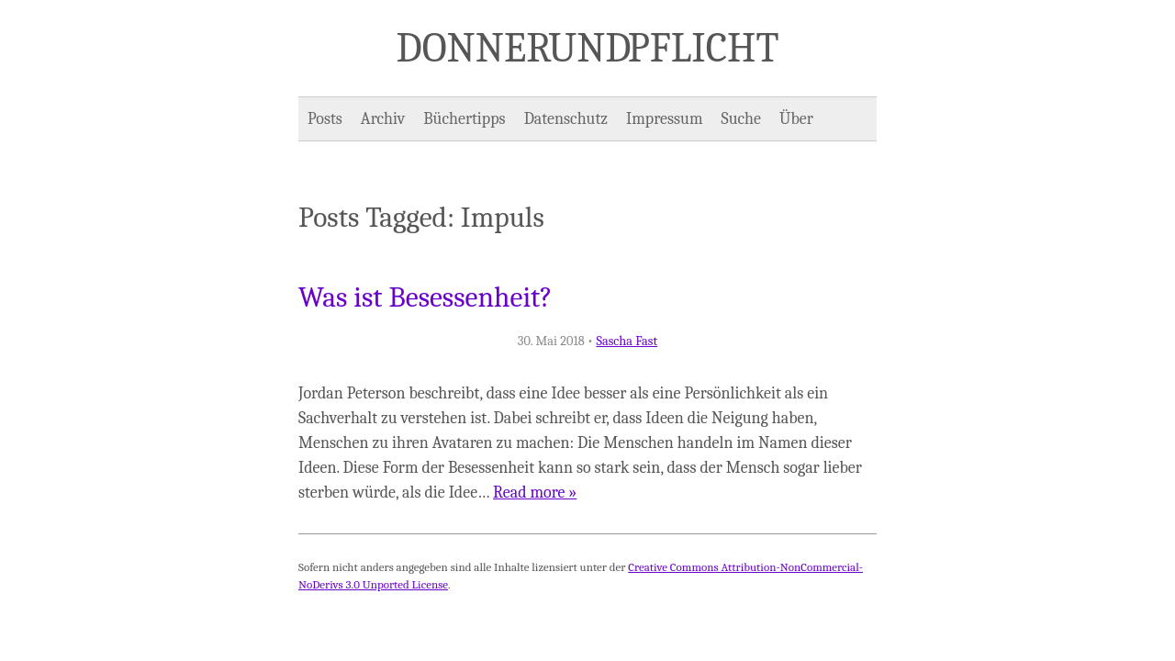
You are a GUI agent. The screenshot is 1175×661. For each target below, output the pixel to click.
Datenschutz (566, 119)
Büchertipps (464, 119)
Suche (741, 119)
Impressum (664, 119)
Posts (325, 119)
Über (796, 119)
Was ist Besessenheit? (425, 297)
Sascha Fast (626, 341)
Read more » (534, 492)
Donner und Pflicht (588, 48)
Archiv (383, 119)
